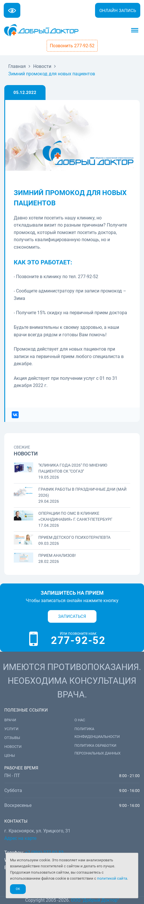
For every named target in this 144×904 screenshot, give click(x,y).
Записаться (72, 616)
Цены (9, 755)
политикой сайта (112, 878)
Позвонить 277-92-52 (72, 45)
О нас (79, 720)
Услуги (11, 729)
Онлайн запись (117, 10)
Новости (12, 746)
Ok (18, 889)
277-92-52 (78, 640)
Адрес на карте (20, 838)
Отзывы (12, 738)
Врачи (10, 720)
